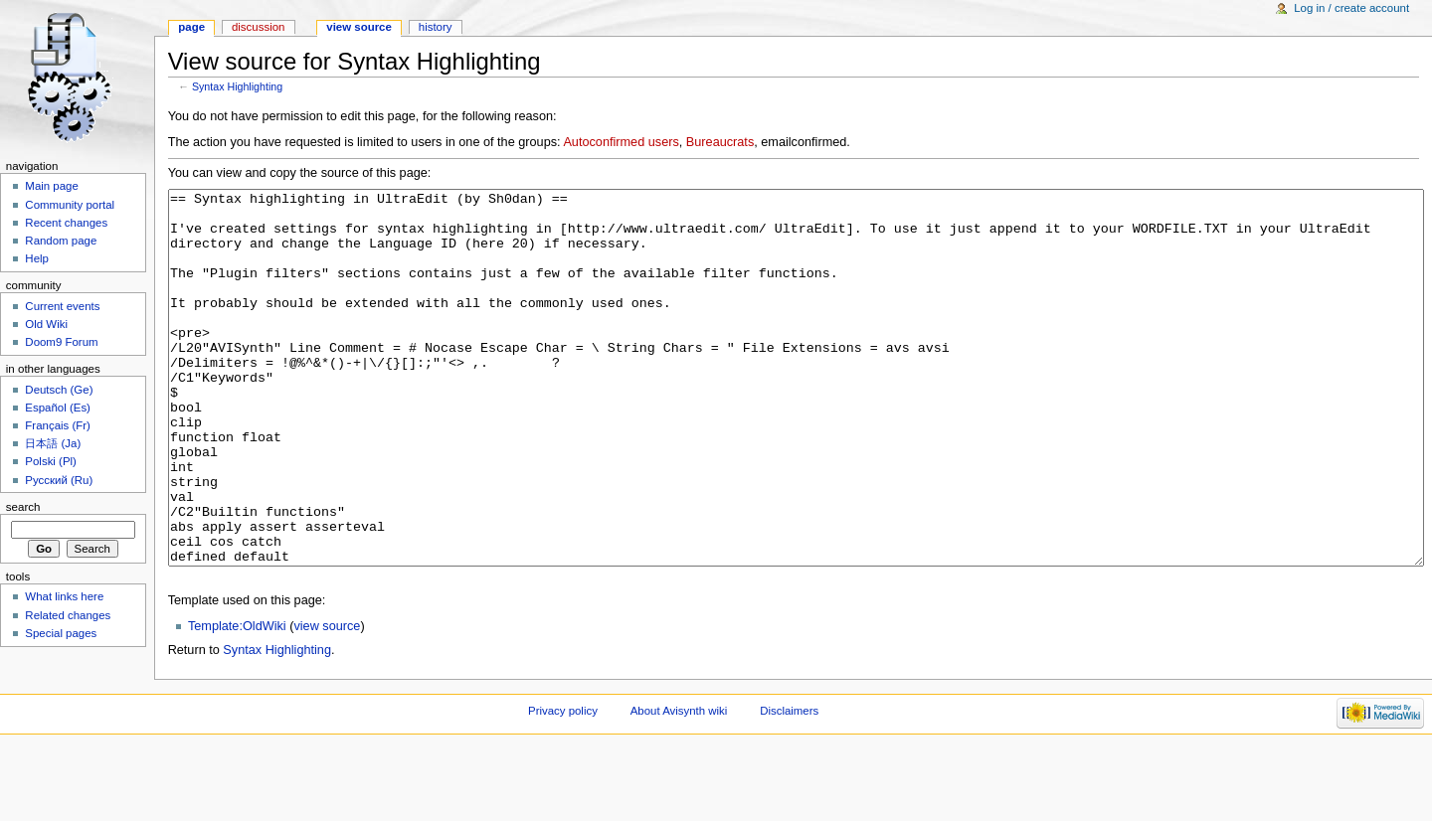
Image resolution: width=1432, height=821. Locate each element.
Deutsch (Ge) (58, 390)
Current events (62, 306)
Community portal (69, 205)
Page (191, 27)
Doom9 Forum (61, 342)
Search (23, 507)
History (435, 27)
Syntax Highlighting (237, 86)
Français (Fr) (57, 425)
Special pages (60, 633)
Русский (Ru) (58, 480)
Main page (52, 186)
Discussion (258, 27)
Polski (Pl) (51, 461)
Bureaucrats (720, 142)
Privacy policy (563, 785)
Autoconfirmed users (620, 142)
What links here (64, 596)
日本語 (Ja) (53, 443)
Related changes (67, 615)
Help (37, 258)
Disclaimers (789, 785)
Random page (60, 240)
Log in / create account (1351, 8)
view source (326, 701)
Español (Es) (57, 407)
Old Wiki (46, 324)
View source (359, 27)
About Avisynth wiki (679, 785)
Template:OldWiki (237, 701)
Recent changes (66, 223)
